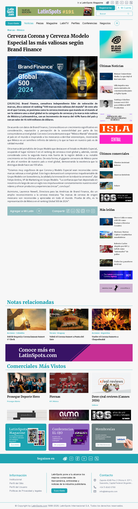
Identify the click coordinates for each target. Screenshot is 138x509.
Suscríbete (13, 23)
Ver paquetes (59, 445)
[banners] (56, 11)
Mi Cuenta (124, 7)
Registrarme (105, 7)
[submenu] (116, 23)
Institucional (15, 479)
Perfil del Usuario (18, 487)
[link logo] (10, 11)
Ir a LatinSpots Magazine (90, 2)
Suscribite (15, 445)
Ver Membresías (103, 445)
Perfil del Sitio (16, 483)
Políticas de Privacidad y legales (25, 490)
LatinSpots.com (39, 505)
